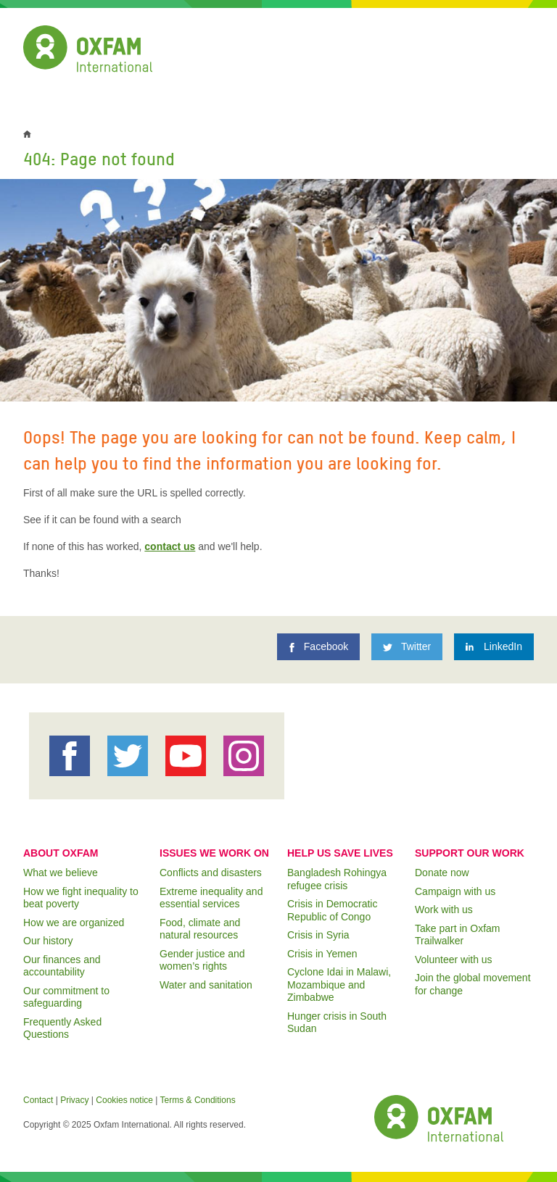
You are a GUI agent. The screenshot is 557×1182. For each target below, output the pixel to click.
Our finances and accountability (62, 966)
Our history (48, 940)
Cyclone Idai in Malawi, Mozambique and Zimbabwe (339, 984)
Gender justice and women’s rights (202, 960)
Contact (38, 1100)
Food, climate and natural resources (200, 929)
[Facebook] (318, 646)
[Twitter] (406, 646)
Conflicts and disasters (211, 872)
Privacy (74, 1100)
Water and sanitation (206, 985)
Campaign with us (455, 891)
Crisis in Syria (318, 935)
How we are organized (73, 922)
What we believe (60, 872)
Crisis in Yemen (322, 954)
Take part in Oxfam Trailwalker (457, 935)
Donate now (442, 872)
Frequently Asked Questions (62, 1028)
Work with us (444, 909)
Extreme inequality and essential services (211, 898)
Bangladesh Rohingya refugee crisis (337, 879)
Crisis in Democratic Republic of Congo (332, 910)
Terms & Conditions (198, 1100)
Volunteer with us (453, 959)
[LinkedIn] (494, 646)
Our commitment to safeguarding (66, 997)
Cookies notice (124, 1100)
